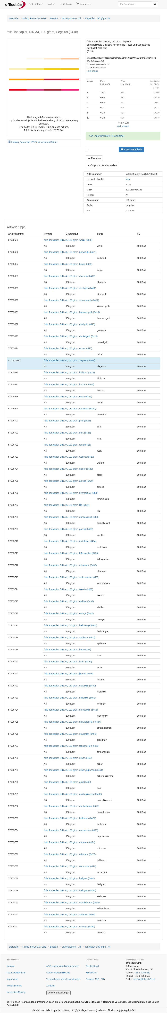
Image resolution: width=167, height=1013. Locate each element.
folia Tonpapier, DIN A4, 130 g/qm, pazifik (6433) (68, 529)
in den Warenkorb (131, 149)
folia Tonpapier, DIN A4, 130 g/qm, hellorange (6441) (70, 625)
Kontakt (10, 966)
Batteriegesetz (71, 966)
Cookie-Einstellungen (58, 992)
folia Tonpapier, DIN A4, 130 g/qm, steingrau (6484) (70, 890)
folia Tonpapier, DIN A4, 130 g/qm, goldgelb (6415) (69, 324)
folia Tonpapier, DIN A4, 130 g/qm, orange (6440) (69, 613)
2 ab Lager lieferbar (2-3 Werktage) (106, 136)
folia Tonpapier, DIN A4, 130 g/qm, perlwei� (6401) (70, 252)
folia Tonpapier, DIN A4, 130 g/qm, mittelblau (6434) (70, 541)
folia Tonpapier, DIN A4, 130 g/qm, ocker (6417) (68, 348)
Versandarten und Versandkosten (63, 979)
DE (97, 979)
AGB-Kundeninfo (55, 966)
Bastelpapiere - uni (71, 18)
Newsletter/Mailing (16, 992)
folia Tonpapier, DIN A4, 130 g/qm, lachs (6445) (68, 661)
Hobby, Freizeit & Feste (34, 18)
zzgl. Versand (123, 126)
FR (102, 979)
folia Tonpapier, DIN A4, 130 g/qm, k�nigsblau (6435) (71, 553)
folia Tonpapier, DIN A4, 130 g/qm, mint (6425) (67, 432)
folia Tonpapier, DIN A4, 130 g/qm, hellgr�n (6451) (70, 697)
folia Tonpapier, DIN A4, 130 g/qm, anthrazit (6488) (69, 914)
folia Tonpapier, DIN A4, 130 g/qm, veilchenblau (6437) (71, 577)
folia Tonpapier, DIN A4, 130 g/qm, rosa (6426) (67, 444)
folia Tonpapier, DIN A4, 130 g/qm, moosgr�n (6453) (71, 709)
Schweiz (90, 979)
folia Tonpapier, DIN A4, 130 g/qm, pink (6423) (67, 420)
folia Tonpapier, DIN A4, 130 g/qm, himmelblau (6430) (71, 493)
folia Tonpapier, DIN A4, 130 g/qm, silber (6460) (68, 758)
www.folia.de (92, 71)
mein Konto (66, 4)
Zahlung (50, 985)
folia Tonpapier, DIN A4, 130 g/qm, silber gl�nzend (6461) (73, 770)
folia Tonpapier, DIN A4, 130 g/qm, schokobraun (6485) (72, 902)
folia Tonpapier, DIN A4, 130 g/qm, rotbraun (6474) (69, 842)
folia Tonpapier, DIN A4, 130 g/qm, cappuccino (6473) (71, 830)
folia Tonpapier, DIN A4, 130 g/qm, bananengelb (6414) (72, 312)
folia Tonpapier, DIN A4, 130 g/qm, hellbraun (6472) (70, 818)
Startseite (13, 18)
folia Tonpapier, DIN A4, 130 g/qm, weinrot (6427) (69, 456)
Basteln (54, 18)
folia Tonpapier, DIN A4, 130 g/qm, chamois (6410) (69, 276)
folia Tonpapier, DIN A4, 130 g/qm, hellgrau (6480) (69, 878)
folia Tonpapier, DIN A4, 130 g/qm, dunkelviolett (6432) (71, 517)
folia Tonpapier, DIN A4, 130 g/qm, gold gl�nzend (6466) (73, 794)
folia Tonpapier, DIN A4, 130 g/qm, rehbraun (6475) (70, 854)
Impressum (12, 979)
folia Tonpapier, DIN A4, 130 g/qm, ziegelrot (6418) (69, 360)
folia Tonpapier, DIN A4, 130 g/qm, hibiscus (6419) (69, 372)
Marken (51, 4)
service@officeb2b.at (144, 979)
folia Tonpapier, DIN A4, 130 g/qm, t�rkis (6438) (68, 589)
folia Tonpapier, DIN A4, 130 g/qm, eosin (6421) (68, 396)
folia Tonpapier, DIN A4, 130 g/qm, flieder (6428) (68, 469)
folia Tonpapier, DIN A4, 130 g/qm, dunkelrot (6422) (70, 408)
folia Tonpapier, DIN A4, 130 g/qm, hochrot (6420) (69, 384)
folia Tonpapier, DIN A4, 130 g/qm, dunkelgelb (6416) (71, 336)
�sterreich (91, 972)
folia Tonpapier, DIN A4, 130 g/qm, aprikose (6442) (69, 637)
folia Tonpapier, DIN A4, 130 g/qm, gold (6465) (67, 782)
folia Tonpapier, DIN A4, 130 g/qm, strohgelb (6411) (70, 288)
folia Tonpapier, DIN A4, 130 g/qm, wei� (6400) (68, 240)
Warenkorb (83, 4)
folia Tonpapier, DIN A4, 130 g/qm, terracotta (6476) (70, 866)
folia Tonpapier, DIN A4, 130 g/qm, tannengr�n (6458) (71, 746)
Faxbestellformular (16, 972)
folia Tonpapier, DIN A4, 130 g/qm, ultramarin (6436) (70, 565)
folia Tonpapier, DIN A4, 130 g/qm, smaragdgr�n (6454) (72, 721)
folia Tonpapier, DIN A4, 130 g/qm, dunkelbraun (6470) (71, 806)
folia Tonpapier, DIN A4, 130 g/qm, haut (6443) (67, 649)
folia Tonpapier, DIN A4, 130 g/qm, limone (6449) (68, 673)
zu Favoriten (94, 158)
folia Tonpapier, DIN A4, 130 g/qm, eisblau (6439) (69, 601)
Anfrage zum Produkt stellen (102, 165)
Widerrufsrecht (14, 985)
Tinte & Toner (36, 4)
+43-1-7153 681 (142, 972)
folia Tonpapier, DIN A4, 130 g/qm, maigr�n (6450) (70, 685)
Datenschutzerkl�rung (58, 972)
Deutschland (92, 966)
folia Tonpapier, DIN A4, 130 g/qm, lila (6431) (66, 505)
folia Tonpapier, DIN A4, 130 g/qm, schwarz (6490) (69, 926)
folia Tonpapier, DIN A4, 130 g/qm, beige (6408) (68, 264)
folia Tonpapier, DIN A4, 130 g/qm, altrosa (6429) (68, 481)
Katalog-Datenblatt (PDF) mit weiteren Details (32, 142)
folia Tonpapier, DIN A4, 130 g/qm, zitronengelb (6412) (71, 300)
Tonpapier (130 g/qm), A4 (97, 18)
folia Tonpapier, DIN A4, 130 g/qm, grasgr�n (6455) (70, 734)
